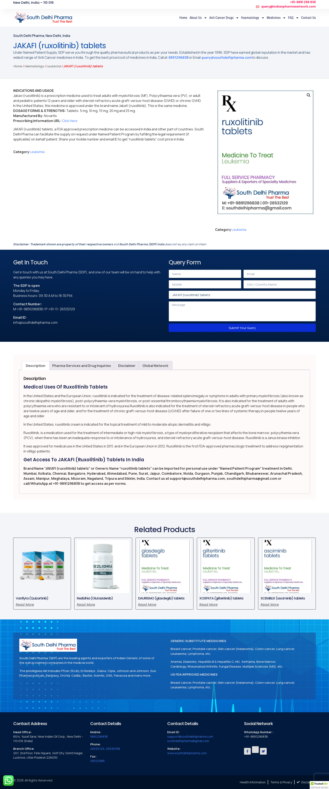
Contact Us (308, 18)
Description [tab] (35, 365)
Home (183, 18)
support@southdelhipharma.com (190, 736)
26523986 (97, 761)
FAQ (293, 18)
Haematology (253, 18)
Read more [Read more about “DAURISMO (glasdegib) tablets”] (147, 604)
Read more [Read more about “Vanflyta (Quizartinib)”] (25, 604)
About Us (198, 18)
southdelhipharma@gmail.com (188, 741)
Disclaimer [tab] (127, 365)
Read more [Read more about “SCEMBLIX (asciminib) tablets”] (270, 604)
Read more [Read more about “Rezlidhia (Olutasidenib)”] (86, 604)
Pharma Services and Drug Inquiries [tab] (81, 365)
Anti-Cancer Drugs (224, 18)
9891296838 (178, 57)
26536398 (113, 749)
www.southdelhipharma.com (187, 753)
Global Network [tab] (155, 365)
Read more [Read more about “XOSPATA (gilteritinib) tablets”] (208, 604)
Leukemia (53, 66)
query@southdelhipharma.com (226, 57)
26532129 (97, 749)
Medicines (276, 18)
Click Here (69, 120)
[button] (308, 95)
